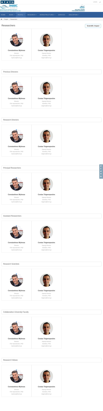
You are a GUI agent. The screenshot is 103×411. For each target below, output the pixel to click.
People (6, 19)
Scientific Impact (93, 26)
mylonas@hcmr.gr (16, 57)
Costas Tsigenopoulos (46, 50)
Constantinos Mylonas (16, 50)
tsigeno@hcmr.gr (46, 57)
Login (95, 2)
